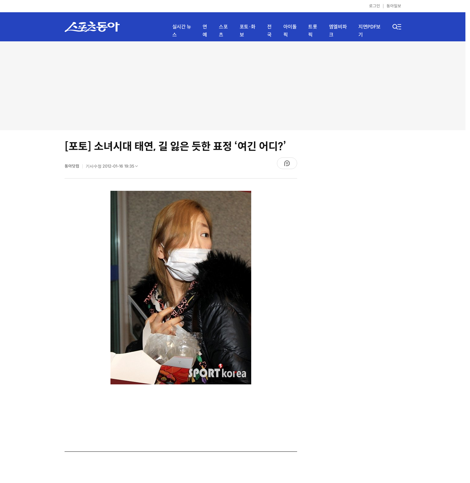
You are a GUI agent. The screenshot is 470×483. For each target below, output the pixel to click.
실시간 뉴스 (181, 31)
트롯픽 (312, 31)
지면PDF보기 (369, 31)
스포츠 (223, 31)
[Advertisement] (232, 85)
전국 (269, 31)
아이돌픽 (290, 31)
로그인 (374, 6)
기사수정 (114, 167)
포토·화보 (248, 31)
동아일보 (393, 6)
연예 (205, 31)
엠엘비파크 (338, 31)
